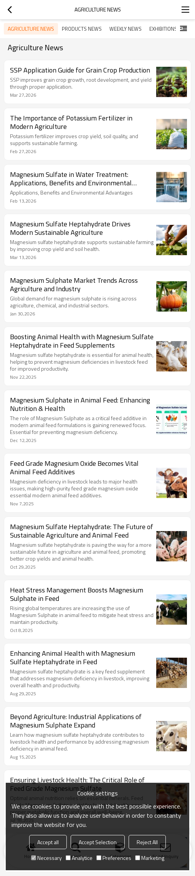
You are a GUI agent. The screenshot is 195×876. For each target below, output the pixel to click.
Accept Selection (98, 842)
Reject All (147, 842)
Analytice (79, 858)
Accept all (48, 842)
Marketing (149, 858)
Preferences (113, 858)
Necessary (46, 858)
